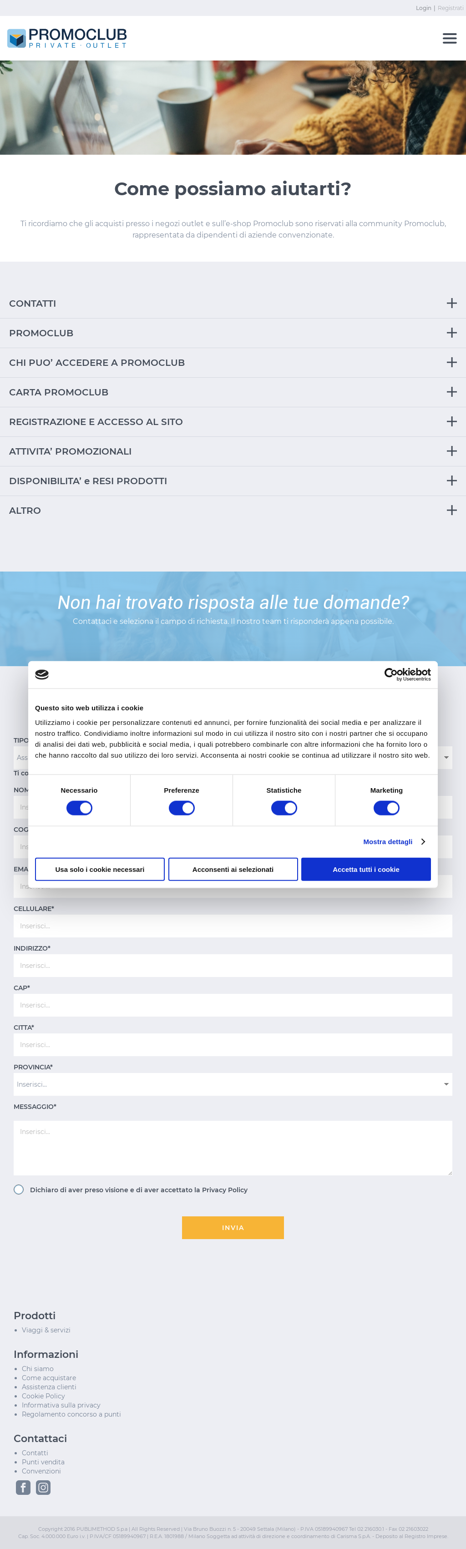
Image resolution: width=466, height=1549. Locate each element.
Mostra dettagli (387, 841)
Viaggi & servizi (46, 1330)
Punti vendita (43, 1462)
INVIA (233, 1228)
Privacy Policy (225, 1190)
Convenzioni (41, 1471)
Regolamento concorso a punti (71, 1414)
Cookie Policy (43, 1396)
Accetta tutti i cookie (366, 869)
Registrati (451, 8)
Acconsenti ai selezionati (233, 869)
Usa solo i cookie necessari (100, 869)
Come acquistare (49, 1378)
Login (423, 8)
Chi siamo (38, 1369)
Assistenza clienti (49, 1387)
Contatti (35, 1453)
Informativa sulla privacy (61, 1405)
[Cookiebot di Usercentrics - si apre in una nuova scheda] (391, 675)
